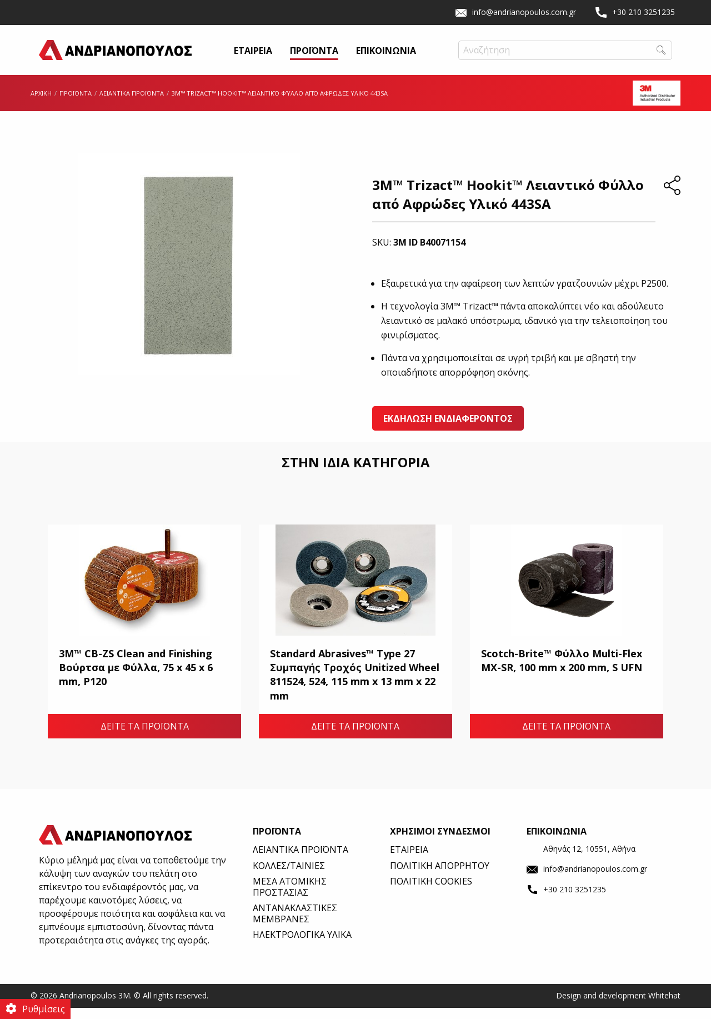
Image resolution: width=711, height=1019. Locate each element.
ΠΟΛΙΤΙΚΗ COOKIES (431, 892)
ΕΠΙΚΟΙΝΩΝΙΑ (386, 57)
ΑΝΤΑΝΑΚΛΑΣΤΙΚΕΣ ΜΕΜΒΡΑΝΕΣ (295, 924)
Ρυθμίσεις (43, 1009)
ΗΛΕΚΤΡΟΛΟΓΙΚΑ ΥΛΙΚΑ (302, 946)
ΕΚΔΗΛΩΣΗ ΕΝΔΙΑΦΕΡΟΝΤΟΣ (448, 429)
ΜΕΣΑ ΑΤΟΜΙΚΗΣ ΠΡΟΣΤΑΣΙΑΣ (290, 897)
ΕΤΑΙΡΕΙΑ (253, 57)
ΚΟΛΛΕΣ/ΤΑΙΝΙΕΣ (289, 877)
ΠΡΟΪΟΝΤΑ (314, 57)
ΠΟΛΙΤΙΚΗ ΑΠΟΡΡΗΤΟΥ (439, 877)
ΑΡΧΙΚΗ (41, 104)
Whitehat (664, 1006)
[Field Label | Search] (565, 56)
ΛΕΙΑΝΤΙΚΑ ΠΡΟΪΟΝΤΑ (131, 104)
